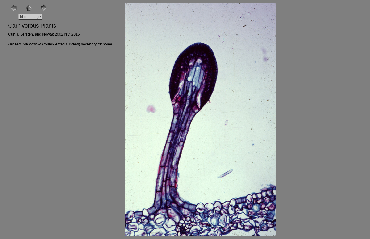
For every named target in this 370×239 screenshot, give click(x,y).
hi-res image (30, 17)
